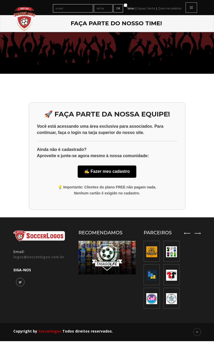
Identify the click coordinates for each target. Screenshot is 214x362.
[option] (171, 275)
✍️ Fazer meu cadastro (107, 171)
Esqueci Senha (146, 8)
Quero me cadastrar (170, 8)
